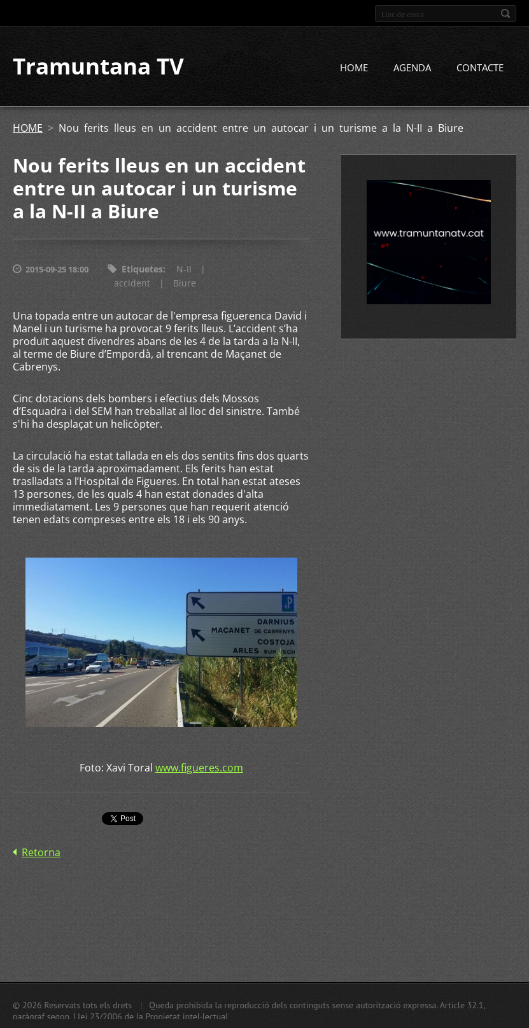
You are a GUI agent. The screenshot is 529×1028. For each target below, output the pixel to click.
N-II (184, 270)
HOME (354, 68)
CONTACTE (480, 68)
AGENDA (412, 68)
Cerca (505, 13)
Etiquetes (142, 270)
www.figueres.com (199, 768)
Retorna (41, 853)
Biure (184, 284)
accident (132, 284)
